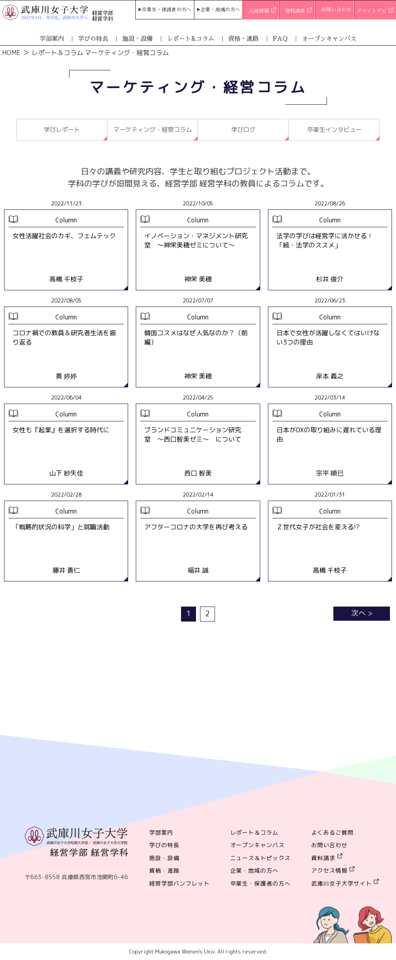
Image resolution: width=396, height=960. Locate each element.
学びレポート (61, 129)
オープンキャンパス (329, 39)
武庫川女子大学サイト (341, 884)
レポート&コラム (190, 39)
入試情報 (262, 11)
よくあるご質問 (332, 833)
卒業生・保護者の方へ (167, 9)
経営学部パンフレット (179, 884)
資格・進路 (243, 39)
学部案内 (52, 39)
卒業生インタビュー (334, 129)
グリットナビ (375, 11)
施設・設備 (137, 39)
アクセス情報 (329, 871)
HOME (11, 52)
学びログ (243, 129)
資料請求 (298, 11)
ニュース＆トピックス (260, 858)
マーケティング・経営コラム (152, 129)
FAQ (280, 39)
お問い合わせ (336, 9)
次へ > (362, 614)
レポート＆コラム (254, 833)
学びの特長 (93, 39)
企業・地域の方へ (220, 9)
